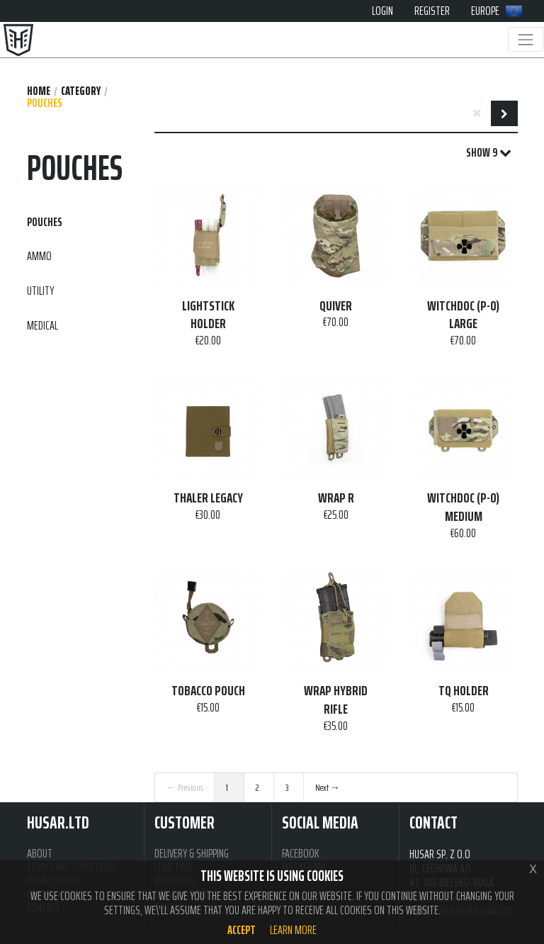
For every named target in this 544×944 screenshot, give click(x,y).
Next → (327, 787)
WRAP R (336, 498)
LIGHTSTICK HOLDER (208, 315)
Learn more (293, 930)
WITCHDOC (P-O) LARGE (463, 315)
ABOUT (39, 853)
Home (38, 91)
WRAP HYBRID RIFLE (336, 700)
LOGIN (382, 10)
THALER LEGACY (208, 498)
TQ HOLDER (463, 691)
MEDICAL (42, 325)
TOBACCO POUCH (208, 691)
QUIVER (335, 306)
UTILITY (40, 290)
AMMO (39, 256)
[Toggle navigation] (525, 39)
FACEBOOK (300, 853)
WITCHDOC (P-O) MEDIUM (463, 507)
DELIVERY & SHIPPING (191, 853)
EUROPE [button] (497, 10)
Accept (241, 930)
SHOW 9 (488, 153)
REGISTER (432, 10)
